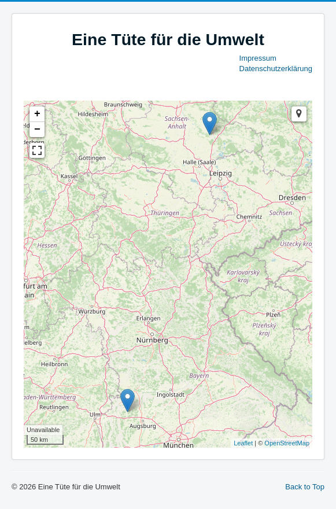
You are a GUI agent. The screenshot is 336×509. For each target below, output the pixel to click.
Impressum (257, 58)
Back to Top (304, 486)
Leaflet (243, 443)
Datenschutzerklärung (275, 68)
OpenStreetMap (286, 443)
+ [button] (37, 114)
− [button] (37, 130)
